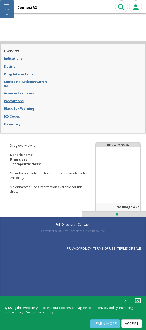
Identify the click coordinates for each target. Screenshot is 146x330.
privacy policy (43, 312)
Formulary (12, 124)
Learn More (105, 323)
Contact (83, 224)
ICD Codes (12, 116)
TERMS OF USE (104, 248)
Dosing (10, 66)
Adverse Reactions (19, 93)
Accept (132, 323)
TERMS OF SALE (129, 248)
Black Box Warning (19, 108)
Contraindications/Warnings (25, 83)
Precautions (14, 101)
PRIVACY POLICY (79, 248)
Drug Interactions (18, 74)
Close (132, 300)
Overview (11, 50)
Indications (13, 58)
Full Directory (66, 224)
